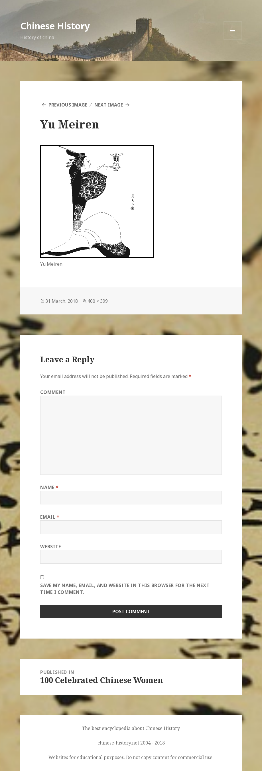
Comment (53, 392)
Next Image (108, 105)
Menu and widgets (233, 39)
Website (50, 546)
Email (49, 517)
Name (49, 487)
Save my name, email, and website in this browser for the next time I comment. (125, 588)
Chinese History (55, 26)
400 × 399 (98, 301)
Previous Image (67, 105)
